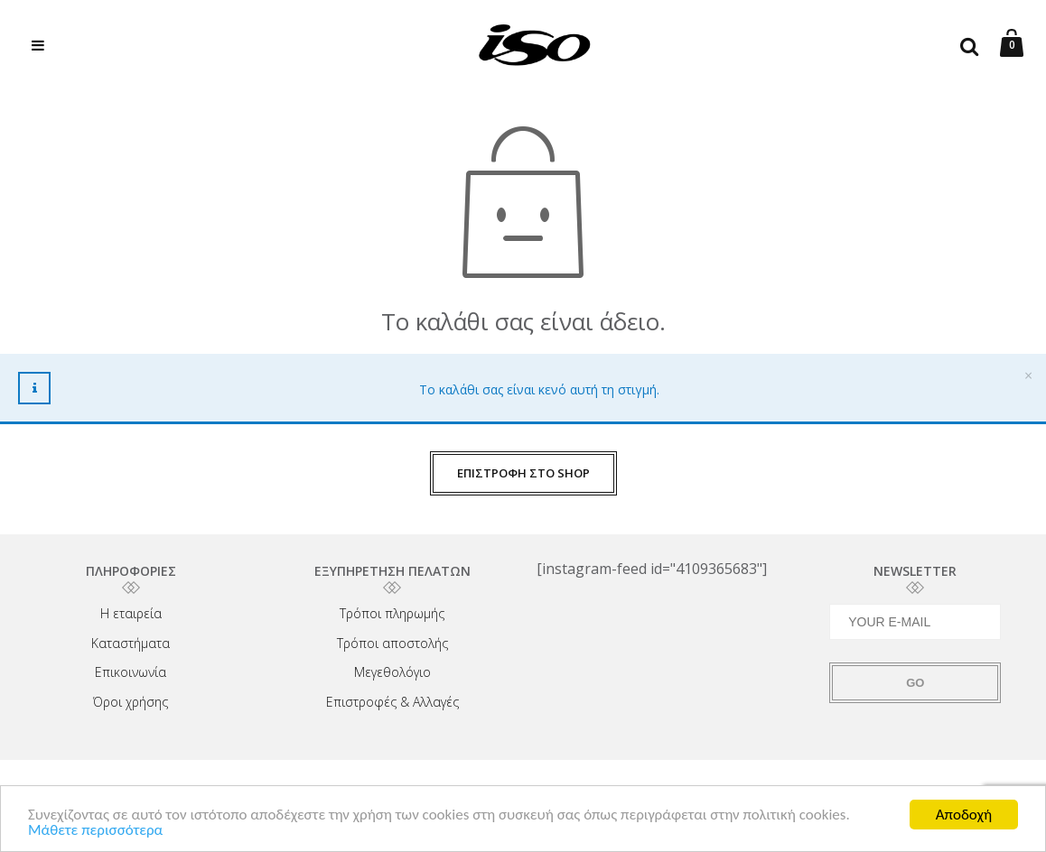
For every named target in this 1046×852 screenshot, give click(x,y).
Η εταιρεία (131, 613)
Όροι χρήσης (130, 701)
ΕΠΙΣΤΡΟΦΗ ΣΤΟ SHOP (523, 473)
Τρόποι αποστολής (392, 643)
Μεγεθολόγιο (392, 672)
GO (915, 683)
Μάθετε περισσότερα (95, 831)
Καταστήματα (130, 643)
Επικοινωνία (130, 672)
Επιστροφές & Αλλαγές (392, 701)
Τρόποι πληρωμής (392, 613)
